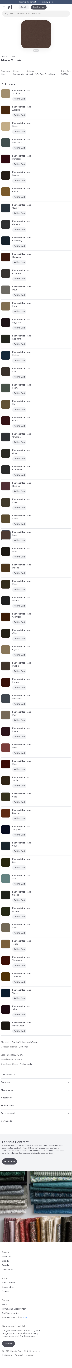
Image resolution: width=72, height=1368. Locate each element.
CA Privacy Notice (10, 1313)
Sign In (24, 7)
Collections (7, 1270)
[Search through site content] (37, 13)
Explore (50, 2)
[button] (4, 7)
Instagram (7, 1355)
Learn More (9, 1161)
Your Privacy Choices (14, 1317)
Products (6, 1257)
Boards (5, 1265)
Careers (5, 1291)
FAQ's (4, 1305)
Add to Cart (19, 311)
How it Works (8, 1283)
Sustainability (8, 1287)
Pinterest (19, 1355)
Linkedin (30, 1355)
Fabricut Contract (8, 56)
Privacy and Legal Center (14, 1309)
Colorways (8, 84)
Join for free (39, 7)
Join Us (8, 1344)
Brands (5, 1261)
